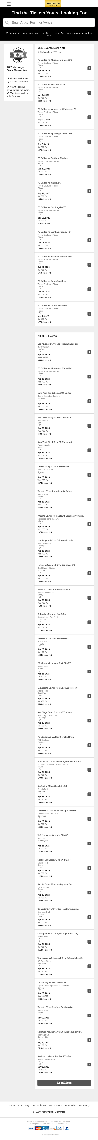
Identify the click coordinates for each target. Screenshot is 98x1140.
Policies (41, 1105)
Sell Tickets (55, 1105)
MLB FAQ (84, 1105)
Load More (64, 1082)
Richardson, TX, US (49, 52)
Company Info (26, 1105)
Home (12, 1105)
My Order (70, 1105)
